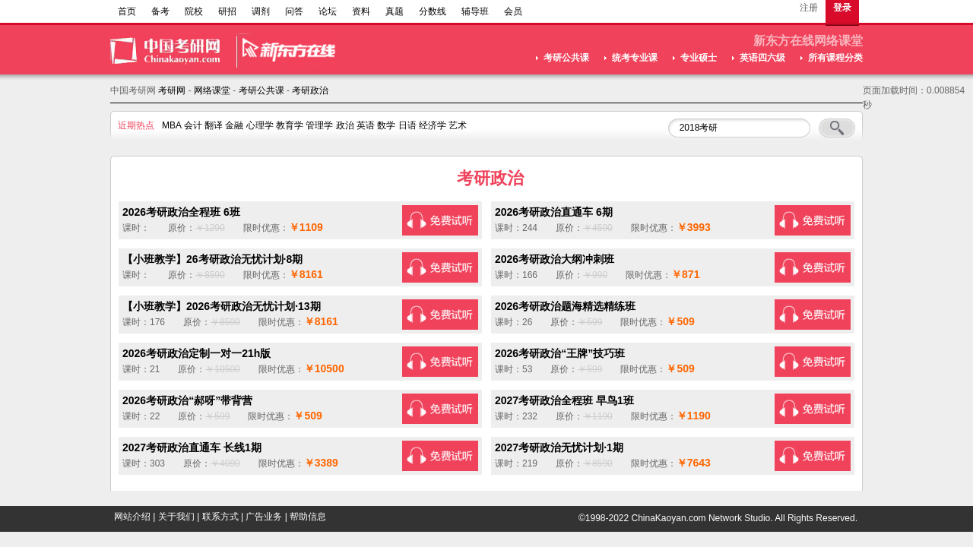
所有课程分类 (835, 57)
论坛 (328, 11)
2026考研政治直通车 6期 (554, 212)
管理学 (319, 125)
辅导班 (475, 11)
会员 (513, 11)
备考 (160, 11)
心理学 (260, 125)
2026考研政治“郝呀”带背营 (187, 400)
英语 (366, 125)
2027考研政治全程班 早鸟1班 (564, 400)
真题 (394, 11)
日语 (407, 125)
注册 (809, 7)
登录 (842, 7)
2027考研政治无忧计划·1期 (559, 447)
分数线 (432, 11)
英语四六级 (762, 57)
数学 (386, 125)
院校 (194, 11)
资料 (361, 11)
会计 (193, 125)
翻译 (213, 125)
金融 (234, 125)
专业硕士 (698, 57)
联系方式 (220, 516)
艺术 (457, 125)
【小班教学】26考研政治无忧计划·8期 (212, 259)
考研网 (171, 90)
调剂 (261, 11)
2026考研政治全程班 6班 (181, 212)
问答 (294, 11)
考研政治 (310, 90)
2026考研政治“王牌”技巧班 (560, 353)
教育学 (289, 125)
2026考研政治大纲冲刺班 (554, 259)
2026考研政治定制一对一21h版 (196, 353)
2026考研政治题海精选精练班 (565, 306)
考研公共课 (566, 57)
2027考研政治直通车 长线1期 (191, 447)
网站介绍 (132, 516)
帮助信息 (308, 516)
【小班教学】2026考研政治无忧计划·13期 (221, 306)
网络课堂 (212, 90)
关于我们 (176, 516)
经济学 (432, 125)
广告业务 (264, 516)
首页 (127, 11)
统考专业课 (635, 57)
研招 (227, 11)
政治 (345, 125)
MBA (171, 125)
